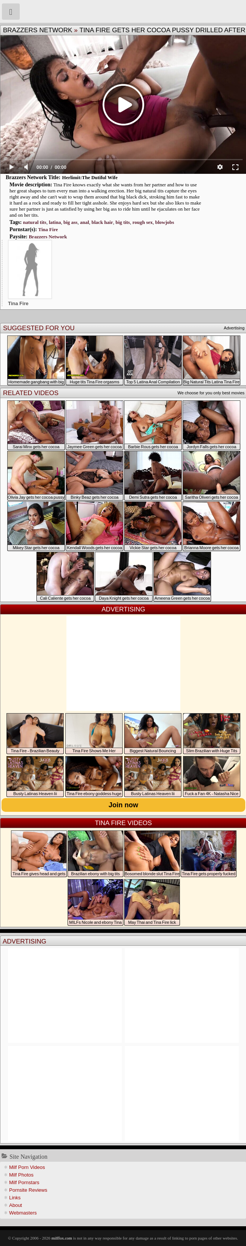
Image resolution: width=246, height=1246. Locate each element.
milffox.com (61, 1238)
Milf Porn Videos (27, 1167)
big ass (70, 222)
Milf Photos (21, 1175)
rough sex (142, 222)
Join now (123, 805)
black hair (102, 222)
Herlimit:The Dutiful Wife (90, 177)
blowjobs (164, 222)
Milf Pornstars (24, 1182)
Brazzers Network (37, 30)
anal (84, 222)
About (15, 1205)
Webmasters (23, 1213)
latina (55, 222)
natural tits (34, 222)
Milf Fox (123, 11)
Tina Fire (48, 229)
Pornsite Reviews (28, 1190)
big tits (122, 222)
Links (14, 1197)
